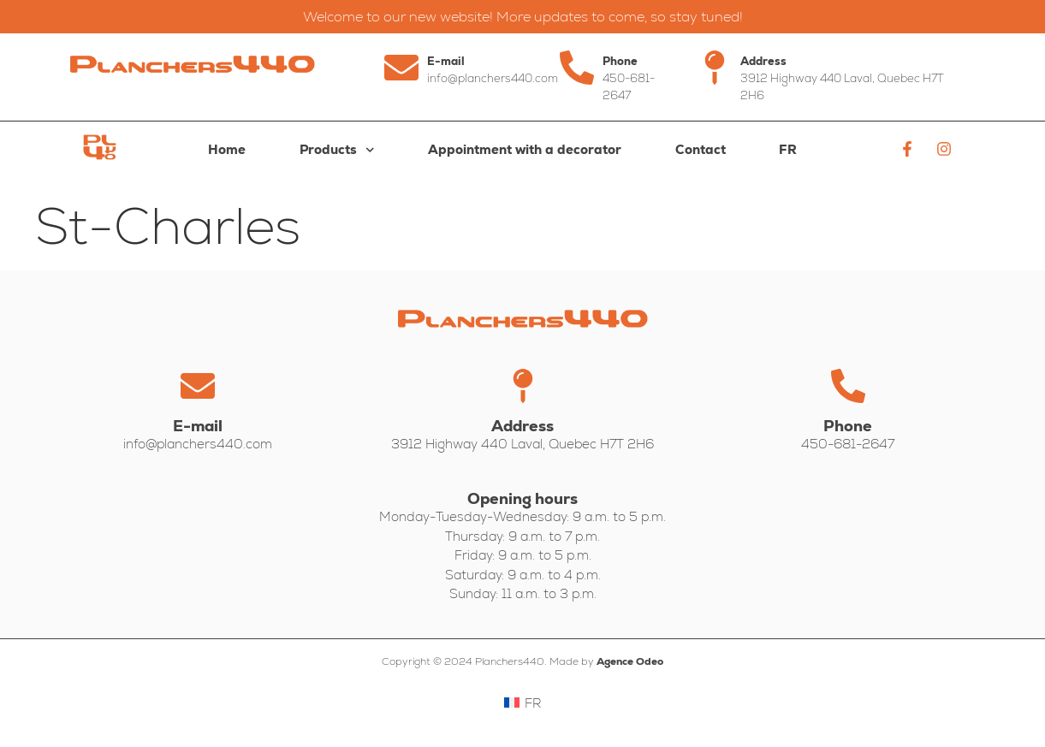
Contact (700, 149)
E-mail (446, 61)
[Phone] (577, 67)
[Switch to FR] (788, 149)
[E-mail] (401, 67)
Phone (620, 61)
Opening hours (522, 498)
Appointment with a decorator (524, 149)
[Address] (715, 67)
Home (227, 149)
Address (763, 61)
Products (337, 150)
